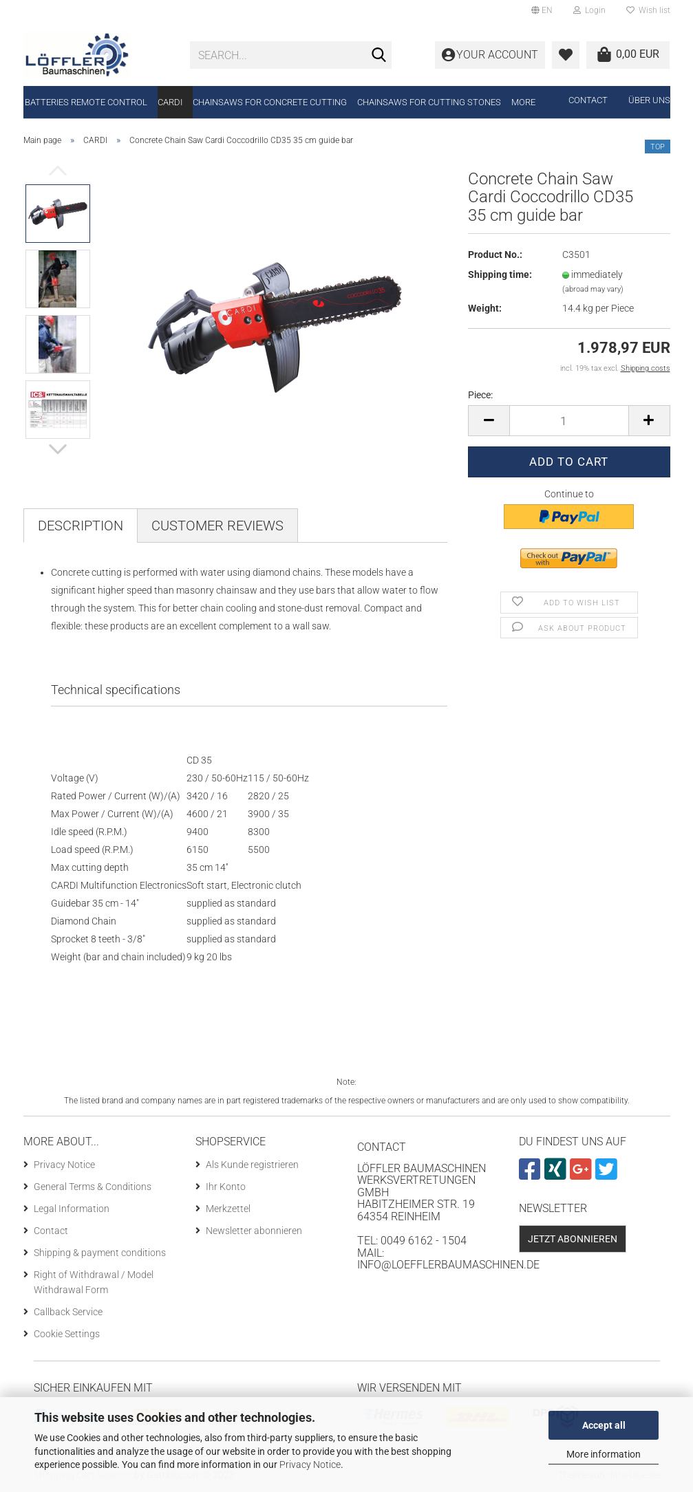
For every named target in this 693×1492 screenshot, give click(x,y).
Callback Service (68, 1311)
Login (589, 10)
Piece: (480, 394)
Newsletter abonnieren (254, 1230)
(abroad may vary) (592, 289)
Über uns (649, 100)
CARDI (170, 102)
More (523, 102)
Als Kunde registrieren (252, 1164)
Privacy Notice (310, 1464)
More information (603, 1454)
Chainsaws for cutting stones (429, 102)
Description (80, 525)
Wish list (648, 10)
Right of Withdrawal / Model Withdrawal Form (93, 1282)
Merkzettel (228, 1208)
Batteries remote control (86, 102)
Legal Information (71, 1208)
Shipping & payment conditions (100, 1252)
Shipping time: (500, 274)
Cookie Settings (67, 1333)
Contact (588, 100)
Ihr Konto (226, 1186)
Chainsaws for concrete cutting (270, 102)
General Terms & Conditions (92, 1186)
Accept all (604, 1425)
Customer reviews (217, 525)
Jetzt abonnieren (572, 1238)
